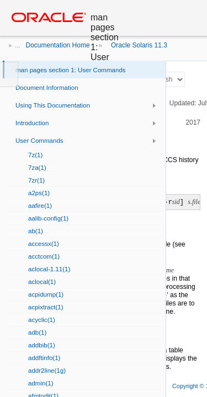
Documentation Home (58, 45)
